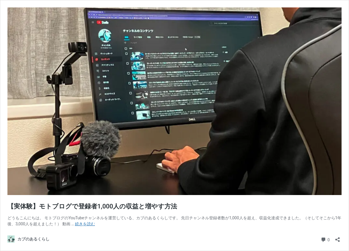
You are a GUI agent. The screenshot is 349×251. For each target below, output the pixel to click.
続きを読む (85, 224)
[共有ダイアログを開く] (338, 237)
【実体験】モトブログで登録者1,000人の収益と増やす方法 (92, 206)
